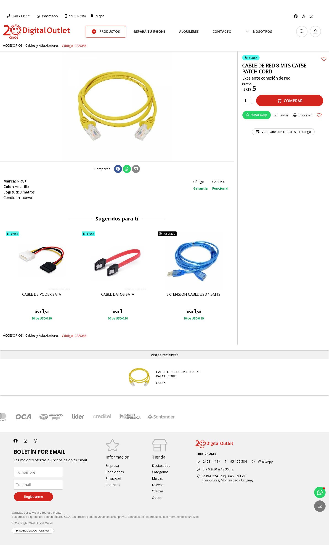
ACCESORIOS (13, 45)
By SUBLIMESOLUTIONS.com (33, 530)
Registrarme (33, 496)
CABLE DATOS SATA (117, 294)
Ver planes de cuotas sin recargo (283, 131)
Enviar (281, 115)
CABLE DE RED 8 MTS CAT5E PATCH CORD (178, 374)
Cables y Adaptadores (42, 45)
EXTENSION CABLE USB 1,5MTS (193, 294)
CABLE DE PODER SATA (41, 294)
